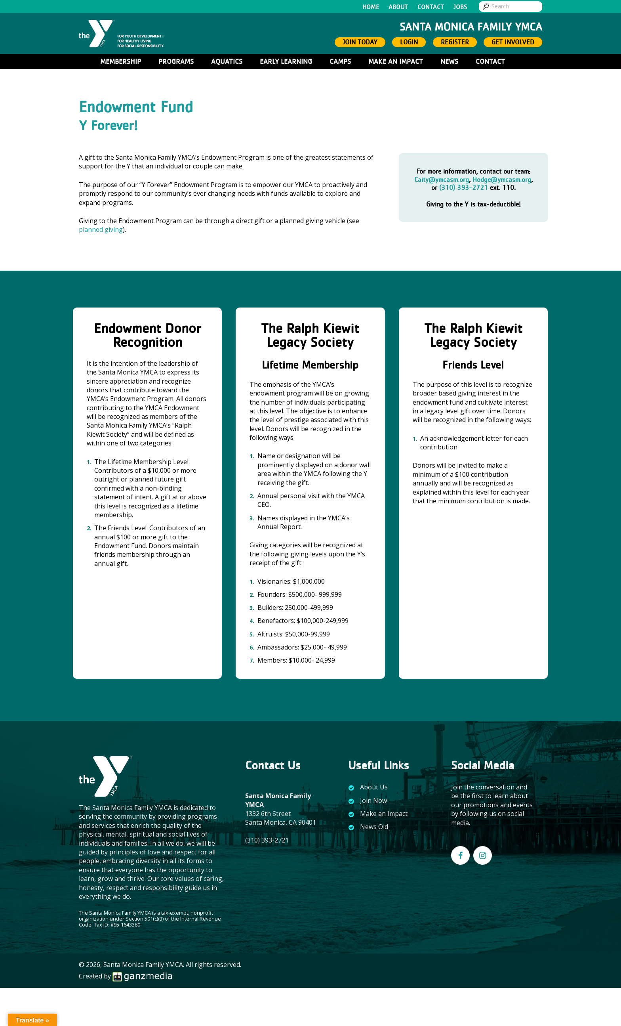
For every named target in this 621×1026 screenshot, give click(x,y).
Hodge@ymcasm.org (501, 179)
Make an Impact (384, 813)
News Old (374, 826)
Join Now (373, 800)
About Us (374, 787)
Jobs (460, 7)
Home (370, 7)
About (398, 7)
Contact (430, 7)
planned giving (101, 229)
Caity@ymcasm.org (441, 179)
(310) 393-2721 (463, 187)
